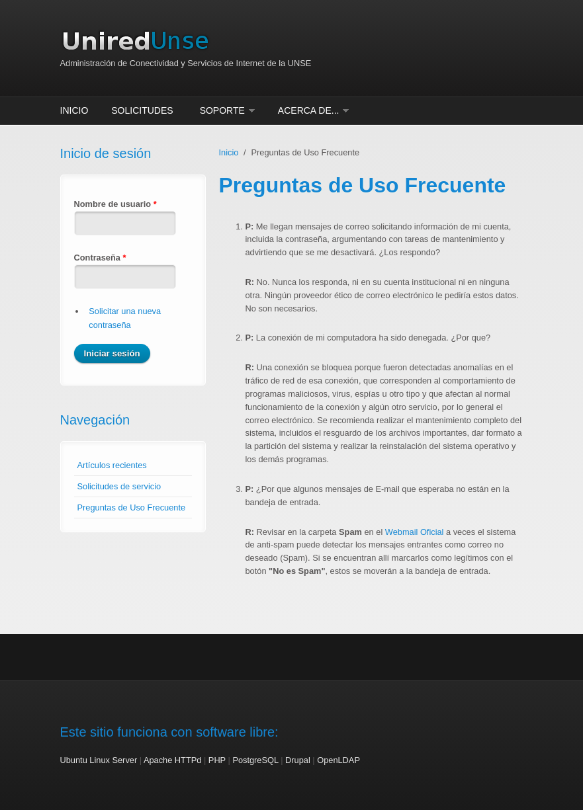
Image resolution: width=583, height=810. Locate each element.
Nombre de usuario (115, 204)
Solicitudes (142, 110)
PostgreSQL (255, 760)
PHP (217, 760)
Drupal (297, 760)
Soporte (222, 110)
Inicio (74, 110)
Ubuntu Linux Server (99, 760)
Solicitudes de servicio (119, 486)
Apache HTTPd (173, 760)
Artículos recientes (112, 465)
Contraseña (100, 258)
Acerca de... (308, 110)
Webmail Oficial (414, 532)
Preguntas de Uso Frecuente (131, 507)
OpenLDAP (338, 760)
